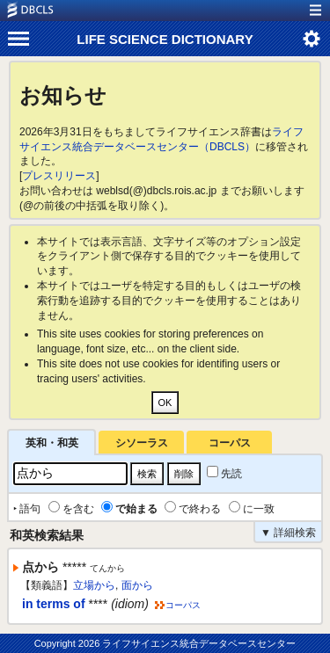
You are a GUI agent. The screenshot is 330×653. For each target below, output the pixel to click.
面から (137, 585)
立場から (94, 585)
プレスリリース (59, 176)
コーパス (230, 443)
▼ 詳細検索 (288, 532)
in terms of (53, 604)
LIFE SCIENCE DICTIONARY (165, 39)
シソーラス (141, 443)
